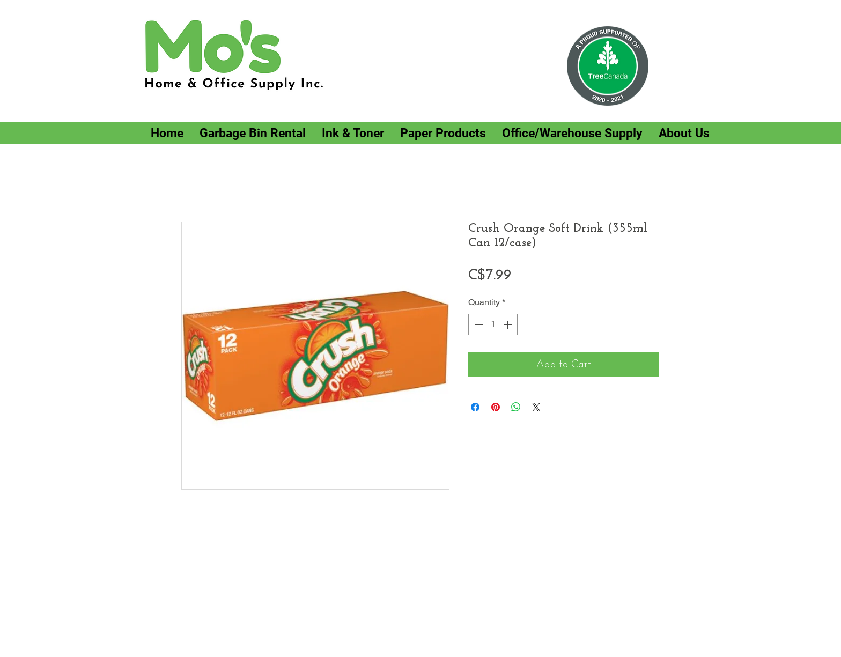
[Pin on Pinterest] (495, 407)
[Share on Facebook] (475, 407)
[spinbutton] (493, 324)
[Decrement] (477, 324)
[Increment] (508, 324)
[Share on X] (536, 407)
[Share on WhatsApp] (516, 407)
